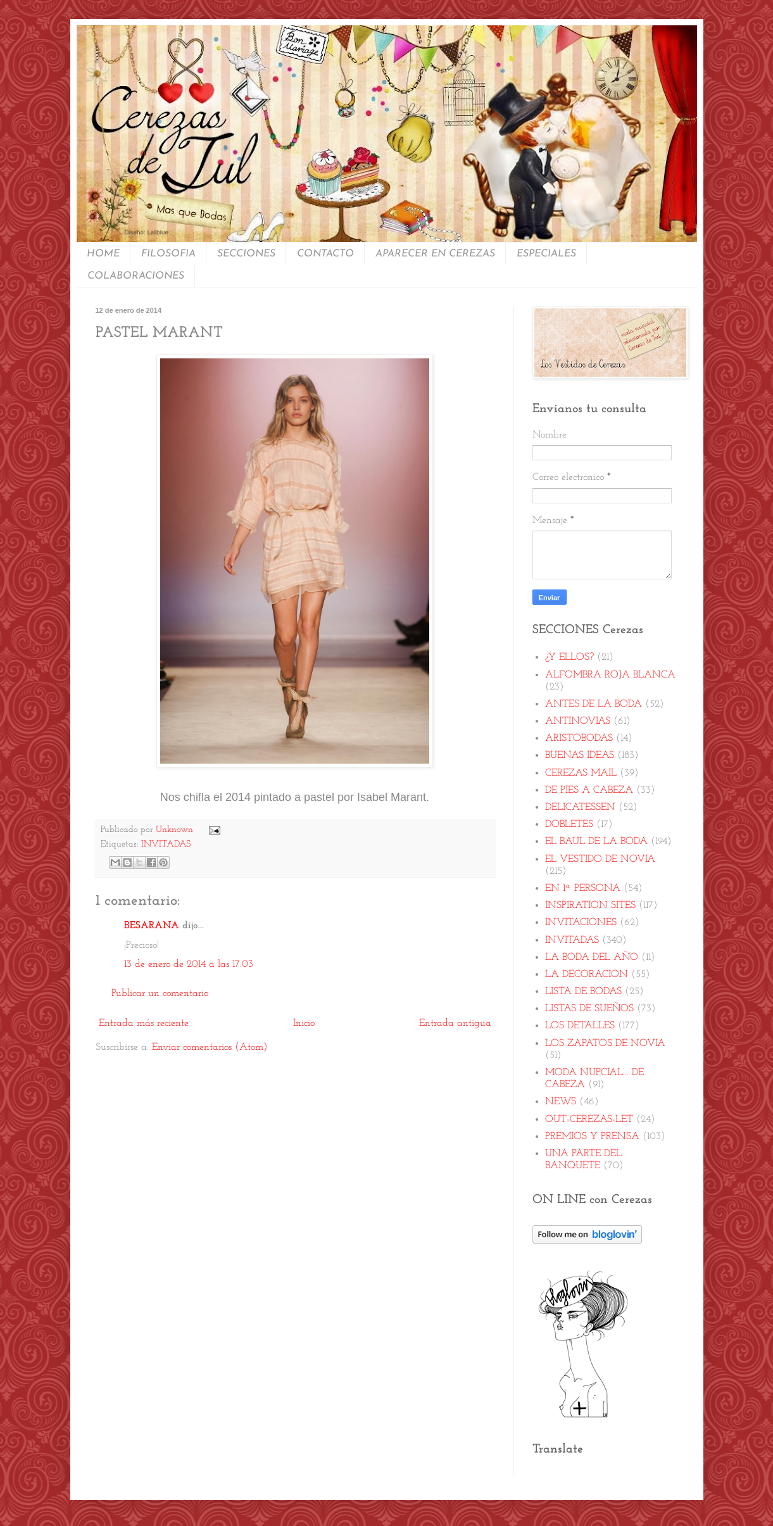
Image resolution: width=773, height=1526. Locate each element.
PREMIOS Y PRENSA (592, 1137)
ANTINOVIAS (577, 721)
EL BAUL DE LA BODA (596, 841)
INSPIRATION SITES (590, 905)
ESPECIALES (546, 254)
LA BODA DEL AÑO (591, 957)
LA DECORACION (586, 974)
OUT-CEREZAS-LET (589, 1119)
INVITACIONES (581, 922)
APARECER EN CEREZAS (435, 254)
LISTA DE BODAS (583, 992)
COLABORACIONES (135, 276)
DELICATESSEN (580, 807)
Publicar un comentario (159, 993)
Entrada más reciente (144, 1023)
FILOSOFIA (168, 254)
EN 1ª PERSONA (582, 888)
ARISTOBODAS (579, 738)
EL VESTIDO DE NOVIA (600, 859)
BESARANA (151, 926)
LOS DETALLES (580, 1026)
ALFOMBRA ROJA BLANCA (610, 675)
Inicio (304, 1023)
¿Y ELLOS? (569, 657)
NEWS (560, 1102)
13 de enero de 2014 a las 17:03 (188, 964)
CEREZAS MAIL (581, 773)
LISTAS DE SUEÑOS (589, 1009)
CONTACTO (325, 254)
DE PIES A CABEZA (589, 790)
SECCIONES (246, 254)
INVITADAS (166, 844)
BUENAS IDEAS (579, 755)
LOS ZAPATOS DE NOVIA (605, 1043)
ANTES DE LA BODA (593, 704)
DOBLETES (569, 824)
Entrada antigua (455, 1023)
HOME (103, 254)
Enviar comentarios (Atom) (209, 1047)
